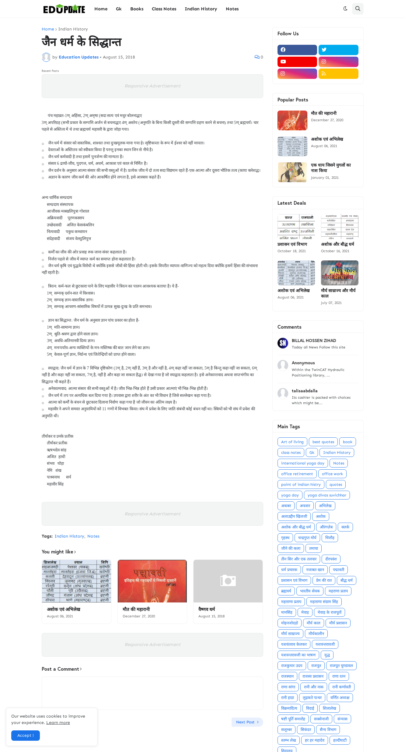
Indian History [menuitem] (201, 9)
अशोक (321, 516)
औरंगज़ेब (326, 527)
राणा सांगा (288, 687)
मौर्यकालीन (316, 633)
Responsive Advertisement (152, 86)
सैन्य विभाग (328, 729)
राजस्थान (287, 676)
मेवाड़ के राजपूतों (329, 612)
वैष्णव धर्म (206, 609)
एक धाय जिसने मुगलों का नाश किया (331, 167)
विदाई (310, 708)
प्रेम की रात (324, 580)
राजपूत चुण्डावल (341, 665)
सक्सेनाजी (321, 719)
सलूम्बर (286, 729)
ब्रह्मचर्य (286, 591)
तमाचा (313, 548)
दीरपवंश (331, 559)
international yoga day (302, 463)
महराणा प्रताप (338, 591)
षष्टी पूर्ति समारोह (293, 719)
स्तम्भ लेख (288, 740)
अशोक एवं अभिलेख (63, 609)
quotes (336, 484)
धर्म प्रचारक (289, 569)
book (347, 442)
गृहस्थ (285, 537)
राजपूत (316, 665)
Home (48, 29)
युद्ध (327, 655)
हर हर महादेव (314, 740)
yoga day (290, 495)
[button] (345, 9)
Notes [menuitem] (232, 9)
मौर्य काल (313, 623)
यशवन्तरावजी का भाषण (298, 655)
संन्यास (342, 719)
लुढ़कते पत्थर (312, 697)
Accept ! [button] (25, 735)
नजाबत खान (315, 569)
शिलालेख (329, 708)
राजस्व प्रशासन (312, 676)
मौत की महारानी (136, 609)
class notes (291, 452)
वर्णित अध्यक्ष (339, 697)
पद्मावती (338, 569)
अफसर (305, 505)
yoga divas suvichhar (327, 495)
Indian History (73, 29)
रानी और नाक (313, 687)
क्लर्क (345, 527)
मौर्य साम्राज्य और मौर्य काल (338, 293)
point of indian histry (301, 484)
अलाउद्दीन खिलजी (294, 516)
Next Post (245, 722)
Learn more (58, 722)
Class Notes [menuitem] (164, 9)
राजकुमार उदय (291, 665)
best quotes (323, 442)
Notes (93, 536)
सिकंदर (306, 729)
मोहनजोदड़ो (289, 623)
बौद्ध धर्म (346, 580)
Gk (311, 452)
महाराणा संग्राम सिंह (324, 601)
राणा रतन (338, 676)
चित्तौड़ (329, 537)
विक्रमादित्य (289, 708)
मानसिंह (286, 612)
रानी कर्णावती (341, 687)
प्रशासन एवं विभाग (292, 244)
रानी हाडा (287, 697)
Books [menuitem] (136, 9)
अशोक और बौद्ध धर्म (337, 244)
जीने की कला (290, 548)
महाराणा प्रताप (291, 601)
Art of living (292, 442)
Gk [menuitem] (119, 9)
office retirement (297, 473)
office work (332, 473)
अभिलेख (325, 505)
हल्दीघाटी (340, 740)
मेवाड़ (305, 612)
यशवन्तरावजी (325, 644)
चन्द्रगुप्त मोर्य (307, 537)
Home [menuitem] (100, 9)
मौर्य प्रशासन (338, 623)
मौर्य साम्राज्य (290, 633)
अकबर (286, 505)
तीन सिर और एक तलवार (298, 559)
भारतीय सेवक (310, 591)
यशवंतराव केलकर (294, 644)
